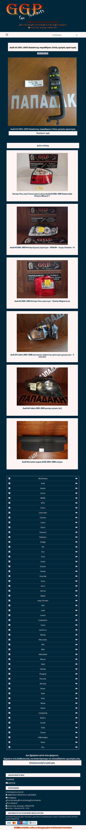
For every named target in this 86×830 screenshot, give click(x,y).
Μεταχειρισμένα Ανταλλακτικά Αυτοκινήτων (54, 827)
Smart (43, 708)
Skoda (43, 703)
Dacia (43, 527)
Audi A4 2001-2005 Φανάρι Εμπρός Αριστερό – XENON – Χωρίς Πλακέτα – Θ (42, 247)
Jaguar (43, 596)
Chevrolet (43, 513)
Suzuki (42, 723)
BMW (42, 498)
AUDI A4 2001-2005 (43, 53)
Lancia (42, 615)
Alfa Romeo (42, 478)
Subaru (43, 718)
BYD (43, 503)
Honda (43, 571)
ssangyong (43, 713)
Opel (43, 664)
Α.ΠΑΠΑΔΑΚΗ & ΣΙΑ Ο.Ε (14, 792)
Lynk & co (43, 630)
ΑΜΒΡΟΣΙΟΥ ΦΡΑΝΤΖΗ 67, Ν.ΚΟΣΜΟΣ (42, 22)
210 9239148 (36, 25)
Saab (43, 693)
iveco (43, 586)
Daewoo (42, 532)
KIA (42, 605)
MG (42, 644)
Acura (42, 493)
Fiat (42, 552)
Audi (43, 483)
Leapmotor (42, 620)
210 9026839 (60, 25)
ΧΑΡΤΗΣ (10, 783)
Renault (43, 683)
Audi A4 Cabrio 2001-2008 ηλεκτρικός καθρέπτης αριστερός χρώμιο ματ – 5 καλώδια (42, 356)
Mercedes (43, 640)
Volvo (43, 742)
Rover (42, 688)
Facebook (10, 779)
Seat (43, 698)
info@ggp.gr (11, 798)
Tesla (43, 727)
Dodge (43, 542)
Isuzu (43, 581)
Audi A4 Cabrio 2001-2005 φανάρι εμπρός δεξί (42, 408)
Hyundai (43, 576)
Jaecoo (43, 591)
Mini (43, 649)
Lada (43, 610)
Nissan (43, 659)
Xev (42, 747)
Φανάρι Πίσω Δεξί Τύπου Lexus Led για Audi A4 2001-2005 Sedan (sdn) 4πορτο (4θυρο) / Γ (42, 195)
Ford (43, 556)
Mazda (43, 635)
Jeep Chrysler (42, 600)
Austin (42, 488)
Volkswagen (43, 737)
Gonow (43, 566)
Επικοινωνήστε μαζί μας (42, 762)
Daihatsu (42, 537)
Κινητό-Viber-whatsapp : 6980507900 (42, 27)
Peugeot (42, 674)
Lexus (43, 625)
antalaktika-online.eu (28, 827)
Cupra (42, 522)
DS (43, 547)
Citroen (43, 517)
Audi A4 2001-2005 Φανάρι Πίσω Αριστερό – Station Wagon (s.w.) (42, 301)
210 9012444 (25, 25)
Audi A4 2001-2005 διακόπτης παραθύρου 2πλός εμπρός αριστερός (43, 47)
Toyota (43, 732)
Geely (43, 561)
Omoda (43, 669)
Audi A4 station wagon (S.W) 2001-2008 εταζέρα (42, 462)
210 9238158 (49, 25)
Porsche (43, 679)
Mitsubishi (43, 654)
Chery (42, 508)
